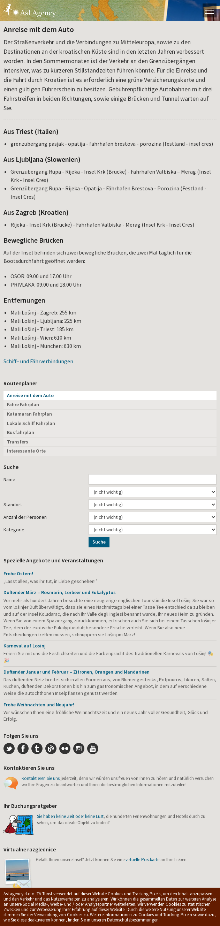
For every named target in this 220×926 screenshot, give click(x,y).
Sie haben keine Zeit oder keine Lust (70, 816)
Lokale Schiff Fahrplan (31, 423)
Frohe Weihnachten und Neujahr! (38, 704)
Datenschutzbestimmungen (133, 920)
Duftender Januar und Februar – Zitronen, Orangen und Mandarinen (76, 672)
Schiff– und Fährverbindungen (38, 361)
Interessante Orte (26, 451)
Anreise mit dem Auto (30, 395)
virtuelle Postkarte (142, 860)
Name (9, 479)
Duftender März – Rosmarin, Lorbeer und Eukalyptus (59, 592)
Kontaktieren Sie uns (41, 778)
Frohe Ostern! (18, 573)
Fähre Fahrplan (23, 404)
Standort (12, 504)
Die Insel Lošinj (29, 10)
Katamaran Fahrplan (29, 414)
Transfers (17, 442)
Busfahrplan (20, 432)
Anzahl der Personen (25, 517)
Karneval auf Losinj (24, 646)
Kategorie (13, 529)
